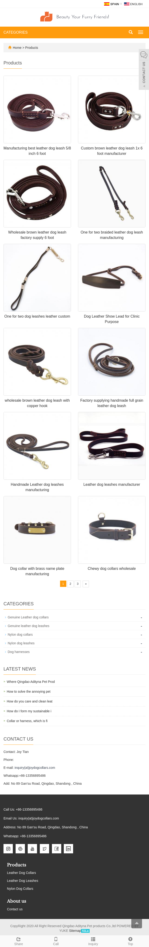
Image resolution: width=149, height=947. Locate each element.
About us (16, 901)
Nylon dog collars (20, 634)
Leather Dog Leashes (22, 881)
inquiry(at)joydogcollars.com (34, 768)
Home (17, 48)
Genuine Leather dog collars (28, 617)
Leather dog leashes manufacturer (111, 484)
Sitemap (75, 931)
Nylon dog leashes (21, 643)
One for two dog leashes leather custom (37, 316)
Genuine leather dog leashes (28, 626)
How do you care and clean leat (29, 701)
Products (31, 48)
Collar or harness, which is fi (27, 721)
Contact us (15, 909)
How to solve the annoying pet (29, 691)
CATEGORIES (15, 32)
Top (130, 941)
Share (18, 941)
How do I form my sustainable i (29, 711)
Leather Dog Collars (21, 873)
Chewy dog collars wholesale (112, 569)
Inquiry (93, 941)
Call (55, 941)
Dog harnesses (19, 652)
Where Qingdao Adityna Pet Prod (31, 682)
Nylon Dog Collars (20, 888)
